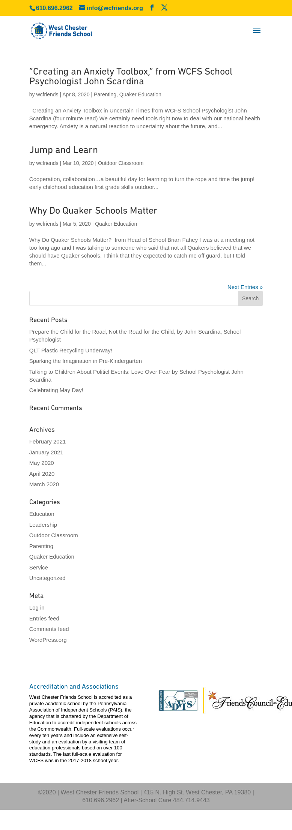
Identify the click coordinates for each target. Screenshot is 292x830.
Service (38, 567)
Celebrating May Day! (56, 390)
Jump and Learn (63, 150)
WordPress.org (48, 640)
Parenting (105, 94)
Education (41, 514)
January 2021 (46, 452)
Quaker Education (140, 94)
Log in (37, 607)
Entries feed (44, 618)
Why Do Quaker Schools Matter (93, 211)
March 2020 (44, 484)
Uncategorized (47, 578)
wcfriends (47, 94)
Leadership (43, 524)
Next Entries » (245, 287)
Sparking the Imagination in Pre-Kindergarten (85, 361)
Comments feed (49, 629)
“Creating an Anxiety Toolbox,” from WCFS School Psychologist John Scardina (130, 77)
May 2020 (41, 463)
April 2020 (42, 473)
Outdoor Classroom (120, 163)
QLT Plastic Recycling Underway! (70, 350)
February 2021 (47, 441)
